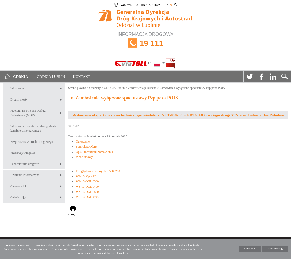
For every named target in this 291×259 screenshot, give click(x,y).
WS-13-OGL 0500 (87, 192)
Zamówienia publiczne (142, 88)
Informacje (17, 88)
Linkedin (273, 76)
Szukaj (285, 76)
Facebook (261, 76)
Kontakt (81, 77)
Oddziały (95, 88)
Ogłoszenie (83, 141)
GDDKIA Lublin (51, 77)
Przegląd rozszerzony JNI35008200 (98, 171)
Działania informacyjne (24, 175)
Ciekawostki (18, 186)
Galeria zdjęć (18, 197)
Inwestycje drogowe (22, 153)
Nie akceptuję (275, 248)
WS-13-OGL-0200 (87, 197)
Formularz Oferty (86, 146)
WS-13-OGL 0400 (87, 186)
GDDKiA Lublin (114, 88)
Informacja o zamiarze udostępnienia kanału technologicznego (33, 128)
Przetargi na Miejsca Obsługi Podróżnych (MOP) (28, 113)
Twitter (249, 76)
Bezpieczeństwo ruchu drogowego (31, 142)
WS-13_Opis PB (86, 176)
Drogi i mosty (19, 99)
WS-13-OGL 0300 (87, 181)
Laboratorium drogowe (24, 164)
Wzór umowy (84, 157)
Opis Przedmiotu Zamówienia (94, 152)
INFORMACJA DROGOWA (145, 43)
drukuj (72, 214)
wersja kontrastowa (143, 4)
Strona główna (77, 88)
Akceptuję (249, 248)
